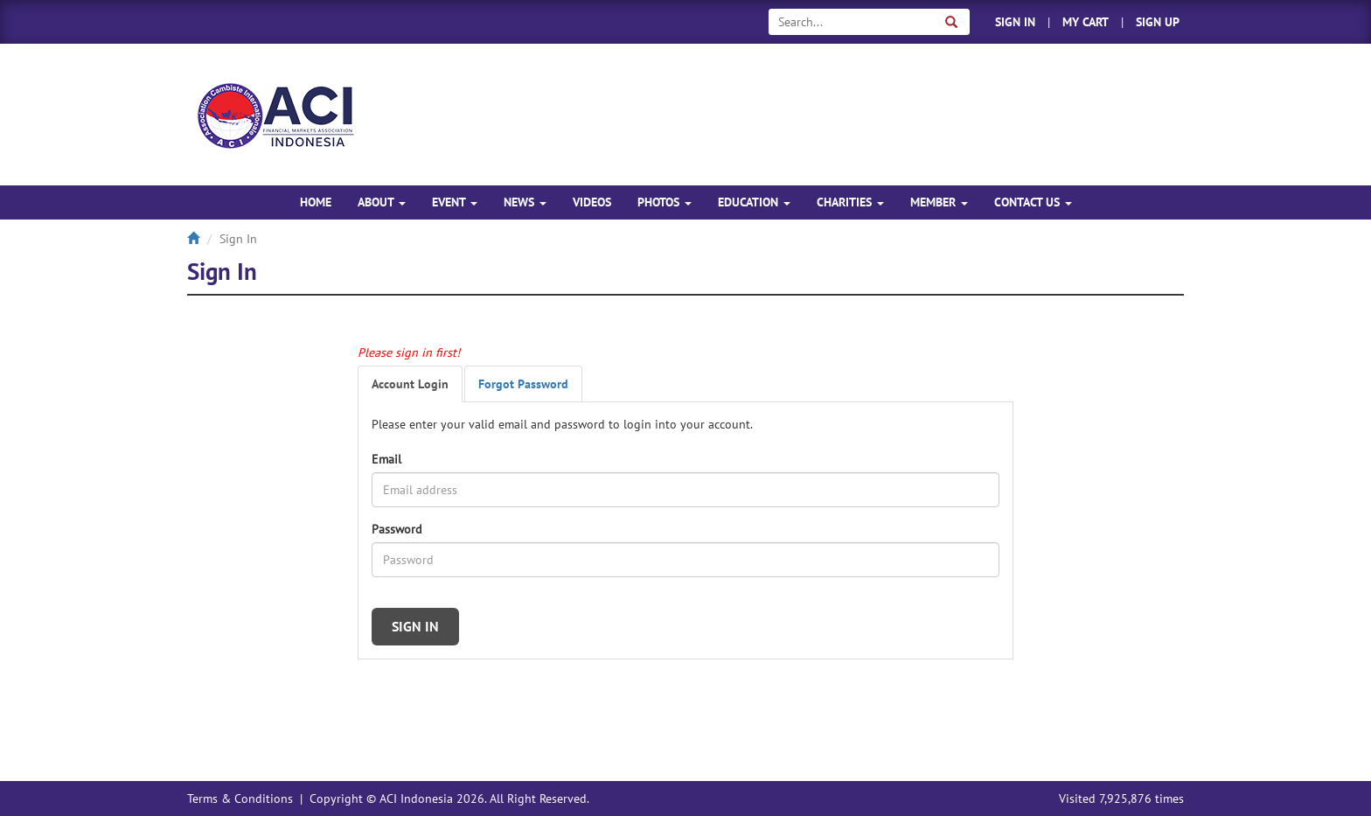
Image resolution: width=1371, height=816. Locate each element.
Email (386, 459)
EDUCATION (754, 202)
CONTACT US (1033, 202)
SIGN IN (1015, 22)
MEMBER (939, 202)
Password (397, 529)
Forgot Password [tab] (523, 384)
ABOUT (382, 202)
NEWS (525, 202)
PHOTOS (664, 202)
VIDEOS (592, 202)
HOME (315, 202)
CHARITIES (850, 202)
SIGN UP (1158, 22)
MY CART (1085, 22)
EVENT (454, 202)
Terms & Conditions (240, 798)
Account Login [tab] (410, 384)
